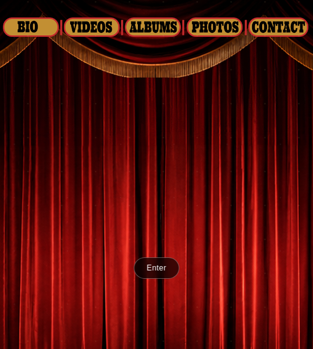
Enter (156, 268)
